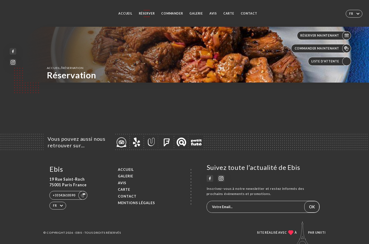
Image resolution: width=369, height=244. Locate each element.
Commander (172, 13)
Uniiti (320, 232)
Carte (228, 13)
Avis (213, 13)
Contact (249, 13)
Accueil (125, 13)
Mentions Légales (136, 203)
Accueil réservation (65, 68)
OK (312, 207)
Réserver (147, 13)
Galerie (196, 13)
